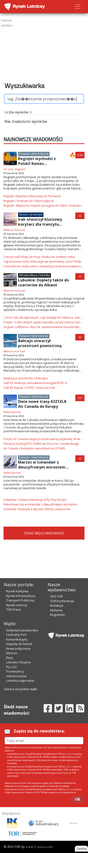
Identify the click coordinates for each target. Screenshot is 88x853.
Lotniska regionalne (20, 680)
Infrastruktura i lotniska (34, 275)
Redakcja (56, 605)
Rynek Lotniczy (16, 605)
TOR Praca (13, 609)
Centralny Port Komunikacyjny (17, 637)
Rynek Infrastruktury (20, 596)
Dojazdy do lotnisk (19, 644)
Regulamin (57, 615)
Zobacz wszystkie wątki (20, 689)
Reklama (56, 610)
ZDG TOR (56, 596)
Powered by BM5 (45, 847)
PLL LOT (11, 667)
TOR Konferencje (62, 601)
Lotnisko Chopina (18, 662)
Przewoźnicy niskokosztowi (16, 673)
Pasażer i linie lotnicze (33, 154)
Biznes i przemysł (30, 214)
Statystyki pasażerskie (22, 630)
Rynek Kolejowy (17, 591)
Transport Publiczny (20, 600)
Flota (9, 658)
